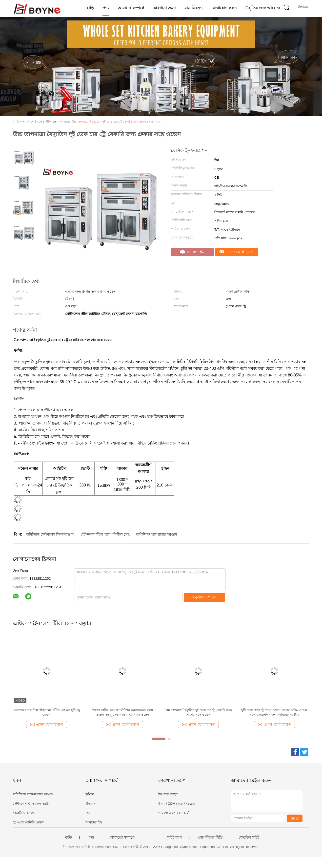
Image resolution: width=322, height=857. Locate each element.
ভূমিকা (89, 794)
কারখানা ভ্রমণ (164, 8)
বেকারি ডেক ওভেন (25, 813)
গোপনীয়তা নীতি (210, 837)
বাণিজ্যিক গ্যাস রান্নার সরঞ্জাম (156, 534)
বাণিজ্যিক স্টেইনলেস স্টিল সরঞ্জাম (50, 534)
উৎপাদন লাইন (168, 794)
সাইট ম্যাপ (174, 837)
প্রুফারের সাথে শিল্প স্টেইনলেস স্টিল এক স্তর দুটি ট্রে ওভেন (46, 712)
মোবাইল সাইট (249, 837)
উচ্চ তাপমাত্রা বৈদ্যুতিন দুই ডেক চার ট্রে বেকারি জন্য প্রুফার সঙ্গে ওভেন (117, 122)
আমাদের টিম (93, 822)
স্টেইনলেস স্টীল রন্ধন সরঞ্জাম (32, 803)
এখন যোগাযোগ (237, 252)
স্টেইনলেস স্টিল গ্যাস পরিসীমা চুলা (105, 534)
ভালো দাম (192, 252)
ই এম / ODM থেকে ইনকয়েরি (177, 803)
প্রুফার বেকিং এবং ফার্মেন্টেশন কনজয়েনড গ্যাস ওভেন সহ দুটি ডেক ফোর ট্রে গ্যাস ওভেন (122, 712)
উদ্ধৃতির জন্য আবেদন (262, 8)
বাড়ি (90, 8)
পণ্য (105, 8)
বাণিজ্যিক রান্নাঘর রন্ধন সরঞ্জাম (33, 794)
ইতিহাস (90, 803)
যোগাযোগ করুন (224, 8)
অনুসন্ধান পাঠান (204, 597)
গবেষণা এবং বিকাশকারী (173, 813)
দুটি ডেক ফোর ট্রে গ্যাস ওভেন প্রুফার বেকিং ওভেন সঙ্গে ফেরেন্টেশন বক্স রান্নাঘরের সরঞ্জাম (274, 712)
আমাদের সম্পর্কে (131, 8)
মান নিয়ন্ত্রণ (193, 8)
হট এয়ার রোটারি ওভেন (28, 822)
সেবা (88, 813)
